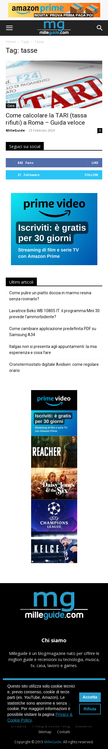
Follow (91, 175)
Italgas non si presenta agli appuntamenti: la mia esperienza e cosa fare (53, 349)
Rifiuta (90, 709)
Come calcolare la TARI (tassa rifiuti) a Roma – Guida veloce (46, 119)
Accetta (90, 697)
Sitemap (45, 731)
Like (95, 162)
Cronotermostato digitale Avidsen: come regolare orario (54, 367)
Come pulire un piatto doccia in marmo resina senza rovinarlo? (50, 296)
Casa (10, 106)
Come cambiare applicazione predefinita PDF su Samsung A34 (52, 331)
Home (11, 41)
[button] (9, 28)
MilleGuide (15, 130)
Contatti (63, 731)
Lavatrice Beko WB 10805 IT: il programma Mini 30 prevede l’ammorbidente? (54, 313)
